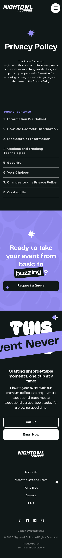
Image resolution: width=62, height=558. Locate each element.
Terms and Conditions (31, 548)
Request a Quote (31, 285)
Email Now (31, 434)
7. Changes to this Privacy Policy (30, 182)
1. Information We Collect (24, 119)
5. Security (12, 163)
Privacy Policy (31, 544)
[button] (55, 8)
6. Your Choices (16, 172)
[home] (17, 8)
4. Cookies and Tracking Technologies (23, 151)
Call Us (31, 422)
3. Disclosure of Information (26, 139)
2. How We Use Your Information (30, 129)
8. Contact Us (14, 192)
